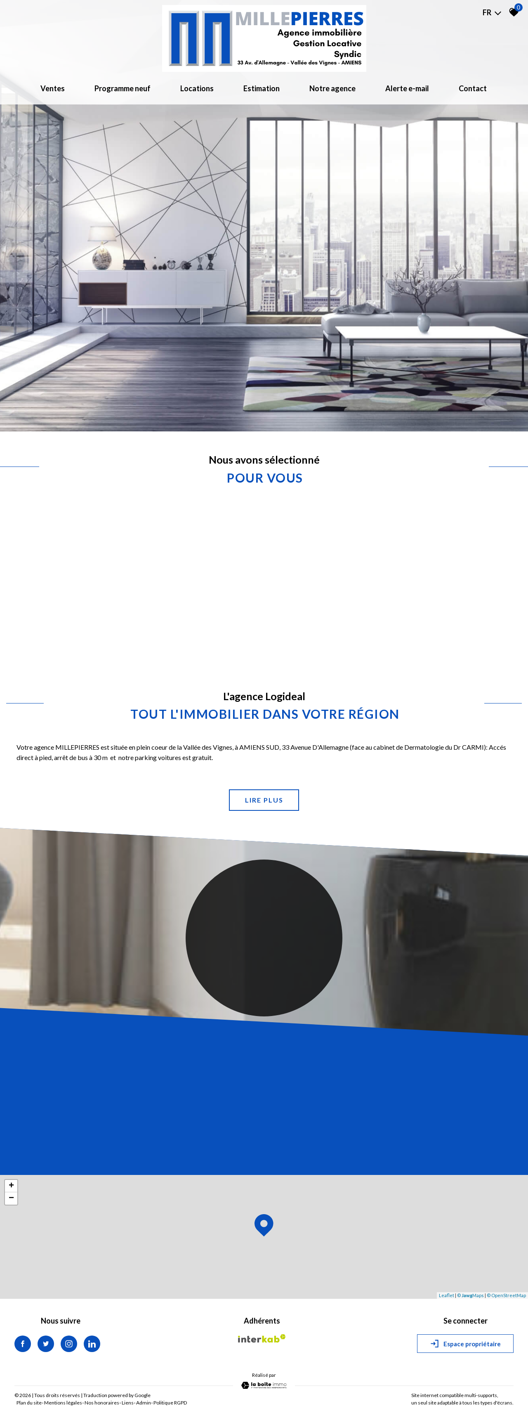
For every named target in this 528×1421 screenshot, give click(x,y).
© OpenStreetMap (506, 1295)
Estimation (261, 88)
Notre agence (332, 88)
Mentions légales (63, 1403)
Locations (197, 88)
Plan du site (29, 1403)
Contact (473, 88)
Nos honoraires (102, 1403)
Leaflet (446, 1295)
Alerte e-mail (407, 88)
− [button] (11, 1198)
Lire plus (264, 800)
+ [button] (11, 1186)
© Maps (470, 1295)
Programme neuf (122, 88)
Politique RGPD (170, 1403)
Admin (143, 1403)
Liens (128, 1403)
